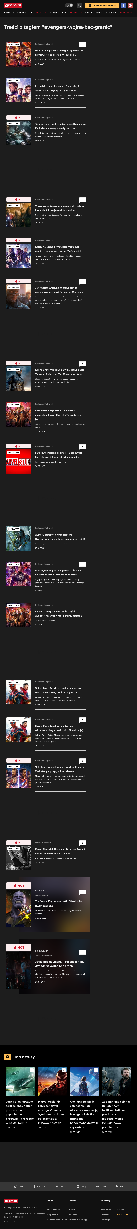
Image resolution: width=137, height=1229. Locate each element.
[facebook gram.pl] (39, 1186)
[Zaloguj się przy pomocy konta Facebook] (123, 5)
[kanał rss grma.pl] (119, 1186)
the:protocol (122, 1214)
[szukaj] (79, 5)
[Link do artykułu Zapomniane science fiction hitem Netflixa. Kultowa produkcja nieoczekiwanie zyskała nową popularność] (117, 1100)
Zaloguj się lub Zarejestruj (104, 5)
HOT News (106, 1209)
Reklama (72, 1214)
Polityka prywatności (57, 1219)
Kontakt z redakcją (77, 1219)
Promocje (76, 12)
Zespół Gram (53, 1209)
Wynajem (111, 12)
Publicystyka (58, 12)
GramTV (105, 1214)
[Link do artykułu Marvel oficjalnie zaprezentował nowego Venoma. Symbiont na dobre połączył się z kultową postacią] (52, 1098)
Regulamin (52, 1214)
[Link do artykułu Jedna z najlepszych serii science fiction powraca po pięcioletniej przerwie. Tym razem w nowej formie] (20, 1098)
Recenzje (25, 12)
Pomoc (71, 1209)
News (9, 12)
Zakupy (120, 1209)
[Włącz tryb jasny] (69, 5)
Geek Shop (126, 12)
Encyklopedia (93, 12)
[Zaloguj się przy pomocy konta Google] (130, 5)
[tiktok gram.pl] (18, 1186)
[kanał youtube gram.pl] (61, 1186)
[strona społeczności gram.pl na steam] (101, 1186)
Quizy (41, 12)
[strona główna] (19, 5)
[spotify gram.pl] (81, 1186)
